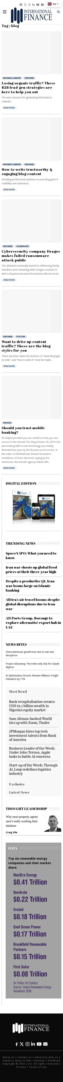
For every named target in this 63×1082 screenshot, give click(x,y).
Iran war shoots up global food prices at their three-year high (31, 569)
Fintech (7, 423)
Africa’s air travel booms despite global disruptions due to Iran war (33, 604)
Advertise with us (46, 1057)
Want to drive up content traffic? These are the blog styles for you (26, 346)
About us (8, 1057)
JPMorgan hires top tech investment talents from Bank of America (32, 735)
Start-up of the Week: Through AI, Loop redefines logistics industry (33, 769)
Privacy (21, 1066)
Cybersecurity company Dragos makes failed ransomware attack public (31, 255)
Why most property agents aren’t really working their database (22, 821)
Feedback (54, 1060)
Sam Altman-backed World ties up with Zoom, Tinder (30, 720)
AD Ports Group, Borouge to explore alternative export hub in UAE (33, 623)
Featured (29, 78)
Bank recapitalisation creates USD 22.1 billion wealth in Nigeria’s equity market (32, 705)
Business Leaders (12, 78)
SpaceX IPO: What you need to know (31, 555)
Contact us (25, 1057)
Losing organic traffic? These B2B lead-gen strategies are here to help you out (28, 87)
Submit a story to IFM (17, 1060)
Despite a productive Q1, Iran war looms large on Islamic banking (30, 586)
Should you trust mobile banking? (23, 429)
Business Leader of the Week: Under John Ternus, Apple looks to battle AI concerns (32, 752)
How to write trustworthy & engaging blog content (27, 171)
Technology (22, 246)
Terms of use (38, 1066)
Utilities (20, 336)
